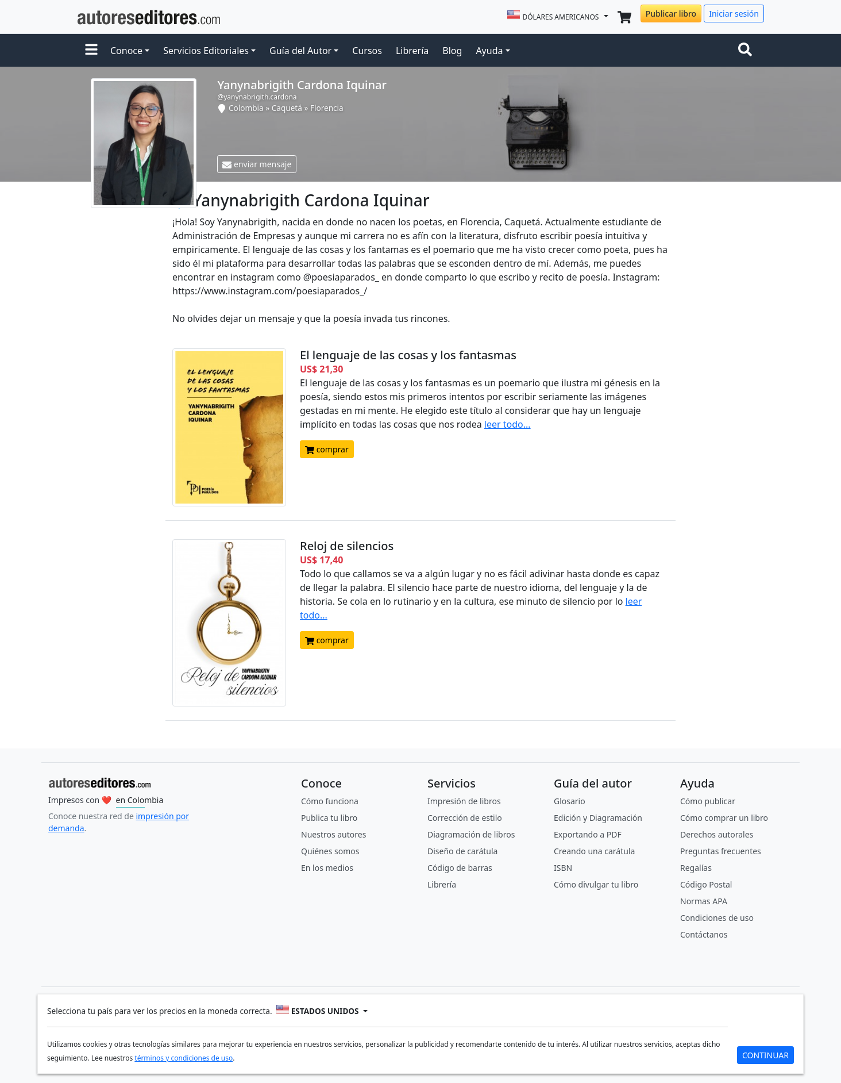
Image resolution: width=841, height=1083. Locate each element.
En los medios (327, 867)
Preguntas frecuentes (720, 851)
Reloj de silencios (347, 546)
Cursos (367, 50)
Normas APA (703, 901)
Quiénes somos (330, 851)
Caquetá (287, 107)
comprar (327, 449)
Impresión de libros (464, 801)
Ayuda (489, 50)
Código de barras (459, 867)
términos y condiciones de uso (183, 1058)
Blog (452, 50)
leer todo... (507, 424)
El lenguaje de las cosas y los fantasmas (408, 355)
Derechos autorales (716, 834)
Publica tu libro (329, 817)
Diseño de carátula (462, 851)
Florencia (327, 107)
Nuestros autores (333, 834)
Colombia (246, 107)
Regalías (696, 867)
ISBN (563, 867)
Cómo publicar (707, 801)
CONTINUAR (765, 1055)
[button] (91, 51)
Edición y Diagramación (598, 817)
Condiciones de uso (717, 917)
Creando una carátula (594, 851)
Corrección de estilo (464, 817)
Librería (412, 50)
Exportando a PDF (588, 834)
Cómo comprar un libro (724, 817)
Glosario (569, 801)
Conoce (126, 50)
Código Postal (706, 884)
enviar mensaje (256, 164)
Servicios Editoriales (206, 50)
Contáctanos (703, 934)
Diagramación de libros (471, 834)
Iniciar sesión (734, 13)
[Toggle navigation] (747, 51)
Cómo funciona (329, 801)
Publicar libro (671, 13)
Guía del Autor (300, 50)
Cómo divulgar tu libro (596, 884)
